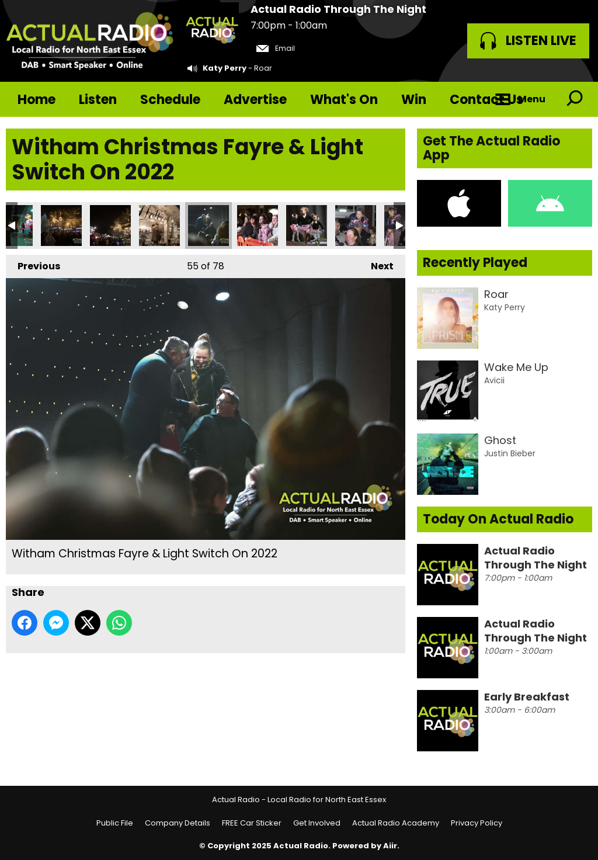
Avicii (494, 380)
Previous (33, 264)
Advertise (255, 100)
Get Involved (316, 822)
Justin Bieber (510, 453)
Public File (114, 822)
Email (275, 48)
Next (376, 264)
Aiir (390, 845)
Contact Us (486, 100)
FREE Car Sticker (251, 822)
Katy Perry (224, 68)
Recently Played (475, 263)
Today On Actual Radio (498, 519)
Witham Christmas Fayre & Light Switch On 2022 (61, 225)
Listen (98, 100)
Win (413, 100)
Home (36, 100)
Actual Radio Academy (395, 822)
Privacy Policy (476, 822)
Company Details (177, 822)
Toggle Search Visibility (574, 99)
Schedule (170, 100)
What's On (344, 100)
